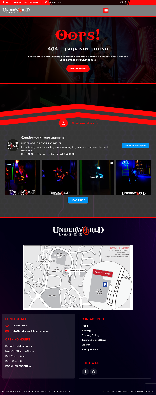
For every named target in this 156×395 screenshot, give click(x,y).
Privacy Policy (90, 335)
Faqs (85, 325)
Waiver (86, 344)
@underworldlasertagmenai (43, 137)
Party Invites (90, 349)
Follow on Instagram (135, 145)
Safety (86, 330)
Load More (78, 200)
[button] (105, 10)
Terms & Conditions (94, 340)
